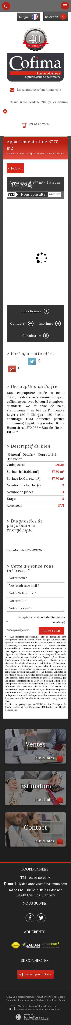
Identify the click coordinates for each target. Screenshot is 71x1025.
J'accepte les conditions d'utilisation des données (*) (41, 620)
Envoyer (51, 631)
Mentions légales (26, 1000)
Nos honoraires (43, 1000)
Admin (62, 1000)
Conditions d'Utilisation (41, 707)
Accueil (11, 153)
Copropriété (47, 454)
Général (14, 454)
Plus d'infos (48, 758)
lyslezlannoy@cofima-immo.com (39, 89)
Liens (54, 1000)
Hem (22, 153)
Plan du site (11, 1000)
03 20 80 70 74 (39, 124)
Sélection (51, 17)
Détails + (29, 454)
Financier (15, 459)
